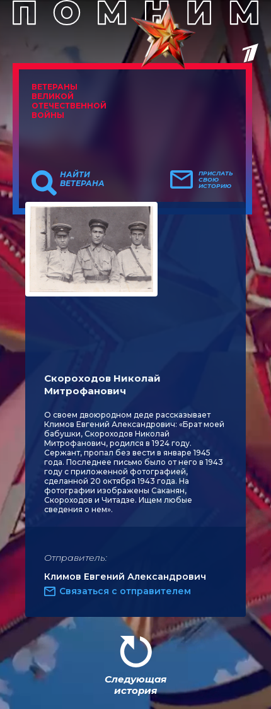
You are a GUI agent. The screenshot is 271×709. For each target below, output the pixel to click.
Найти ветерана (82, 179)
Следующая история (135, 684)
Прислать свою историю (216, 179)
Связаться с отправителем (125, 591)
